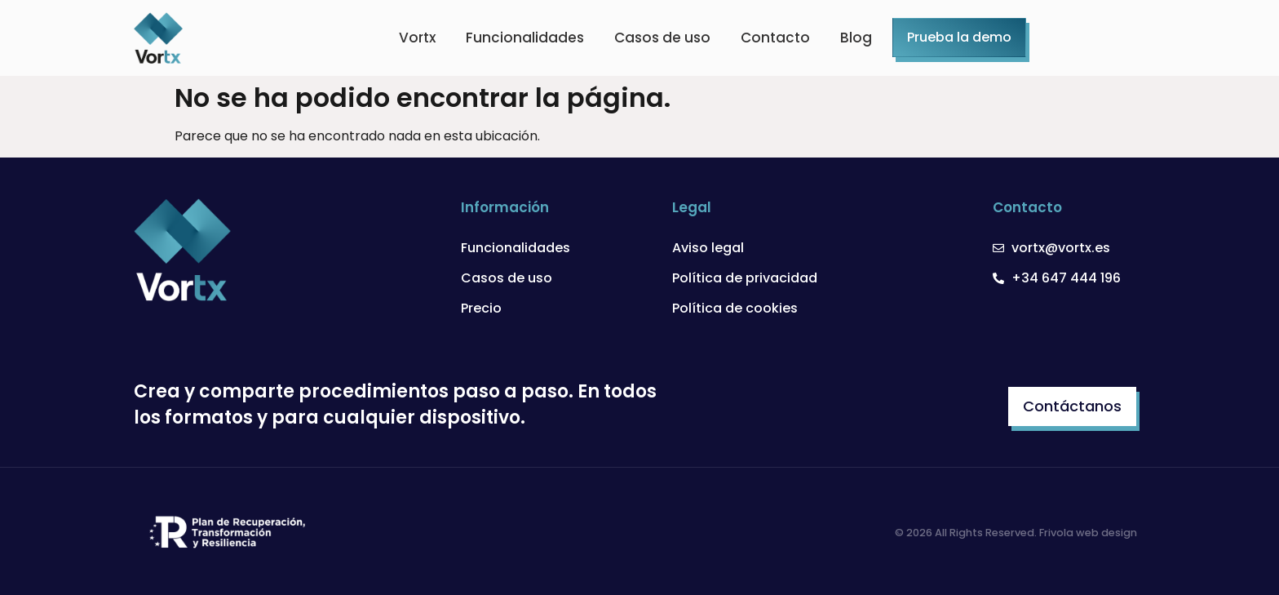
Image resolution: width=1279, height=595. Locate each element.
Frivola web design (1088, 532)
